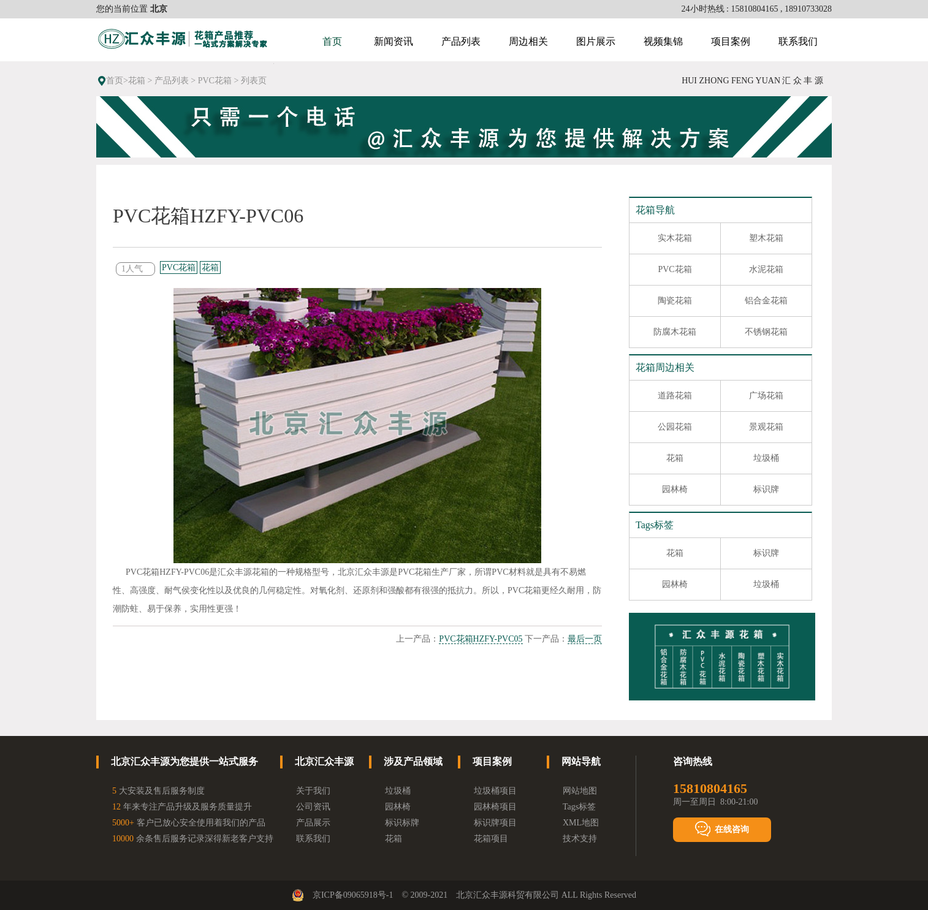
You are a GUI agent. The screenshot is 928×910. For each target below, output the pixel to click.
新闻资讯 (393, 41)
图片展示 (595, 41)
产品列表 (461, 41)
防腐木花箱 (674, 331)
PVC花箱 (215, 80)
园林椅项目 (495, 806)
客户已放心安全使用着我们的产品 (188, 822)
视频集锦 (663, 41)
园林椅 (675, 489)
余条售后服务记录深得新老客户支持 (192, 838)
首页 (332, 41)
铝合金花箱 (766, 300)
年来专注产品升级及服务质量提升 (182, 806)
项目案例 (730, 41)
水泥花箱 (766, 269)
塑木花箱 (766, 238)
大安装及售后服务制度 (158, 790)
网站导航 (581, 761)
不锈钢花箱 (766, 331)
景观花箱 (766, 426)
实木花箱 (675, 238)
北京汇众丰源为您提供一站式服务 (184, 761)
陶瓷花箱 (675, 300)
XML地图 (581, 822)
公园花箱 (675, 426)
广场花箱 (766, 395)
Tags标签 (579, 806)
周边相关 (528, 41)
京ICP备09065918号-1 (353, 895)
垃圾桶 (766, 458)
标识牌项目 (495, 822)
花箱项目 (491, 838)
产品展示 (313, 822)
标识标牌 (402, 822)
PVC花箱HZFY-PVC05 (480, 638)
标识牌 (766, 489)
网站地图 (580, 790)
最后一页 (585, 638)
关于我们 (313, 790)
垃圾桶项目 (495, 790)
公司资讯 (313, 806)
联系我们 (798, 41)
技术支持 (580, 838)
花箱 (136, 80)
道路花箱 (675, 395)
